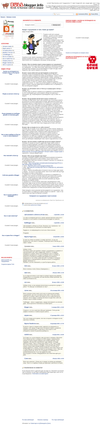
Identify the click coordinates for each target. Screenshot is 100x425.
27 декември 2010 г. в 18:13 (57, 315)
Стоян (26, 358)
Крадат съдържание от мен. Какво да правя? (38, 29)
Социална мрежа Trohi (7, 264)
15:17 (46, 203)
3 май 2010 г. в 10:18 (59, 214)
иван (25, 272)
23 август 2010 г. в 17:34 (58, 266)
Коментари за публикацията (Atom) (41, 423)
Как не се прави (7, 56)
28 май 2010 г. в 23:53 (58, 236)
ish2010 (26, 334)
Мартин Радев (28, 236)
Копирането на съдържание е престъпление (42, 196)
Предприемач (5, 261)
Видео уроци (6, 48)
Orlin (25, 266)
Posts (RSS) (94, 14)
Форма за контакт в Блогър (11, 94)
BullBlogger (27, 223)
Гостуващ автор (7, 50)
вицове (26, 315)
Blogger (26, 307)
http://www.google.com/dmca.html (31, 164)
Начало (3, 17)
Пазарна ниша (7, 60)
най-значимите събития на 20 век (34, 214)
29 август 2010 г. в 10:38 (58, 282)
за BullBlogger (7, 54)
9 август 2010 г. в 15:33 (58, 246)
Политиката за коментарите (40, 373)
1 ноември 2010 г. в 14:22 (58, 307)
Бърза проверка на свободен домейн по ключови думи (11, 114)
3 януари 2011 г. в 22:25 (58, 334)
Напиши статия (11, 17)
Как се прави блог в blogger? (11, 235)
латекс (26, 290)
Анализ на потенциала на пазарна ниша (77, 53)
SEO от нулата (7, 64)
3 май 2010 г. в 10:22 (59, 222)
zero (25, 282)
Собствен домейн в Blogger (10, 175)
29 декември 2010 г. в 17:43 (57, 323)
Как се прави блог (8, 58)
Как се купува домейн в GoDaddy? (11, 195)
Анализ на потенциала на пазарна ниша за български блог (10, 73)
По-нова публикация (28, 420)
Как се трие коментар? (11, 216)
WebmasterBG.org (6, 260)
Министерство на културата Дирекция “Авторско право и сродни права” (42, 151)
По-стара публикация (58, 420)
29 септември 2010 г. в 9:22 (57, 290)
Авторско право (7, 46)
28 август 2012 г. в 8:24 (58, 358)
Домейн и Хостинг (8, 52)
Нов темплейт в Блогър (11, 155)
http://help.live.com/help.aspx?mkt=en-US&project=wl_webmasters (45, 167)
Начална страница (42, 420)
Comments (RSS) (83, 14)
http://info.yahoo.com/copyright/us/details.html (40, 166)
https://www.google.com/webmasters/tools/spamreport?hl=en (45, 163)
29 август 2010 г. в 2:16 (58, 272)
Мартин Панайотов (30, 323)
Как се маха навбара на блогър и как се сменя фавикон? (10, 135)
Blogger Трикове (7, 62)
